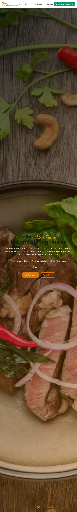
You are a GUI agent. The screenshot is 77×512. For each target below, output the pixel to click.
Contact (50, 4)
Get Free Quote (30, 275)
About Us (28, 4)
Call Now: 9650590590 (64, 4)
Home (20, 4)
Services (39, 4)
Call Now (47, 275)
